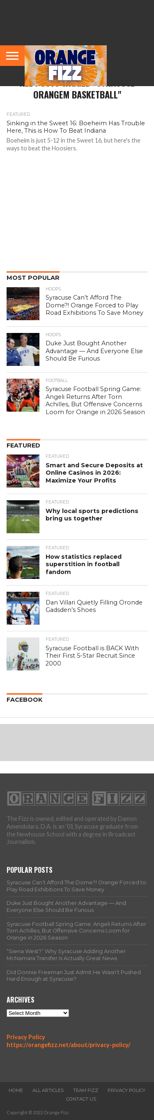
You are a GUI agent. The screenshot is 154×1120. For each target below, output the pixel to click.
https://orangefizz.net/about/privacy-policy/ (69, 1044)
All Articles (48, 1090)
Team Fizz (85, 1090)
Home (16, 1090)
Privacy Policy (26, 1036)
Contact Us (81, 1099)
